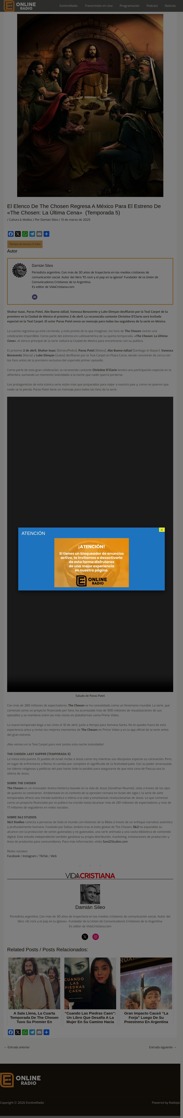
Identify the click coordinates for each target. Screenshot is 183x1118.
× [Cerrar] (162, 530)
